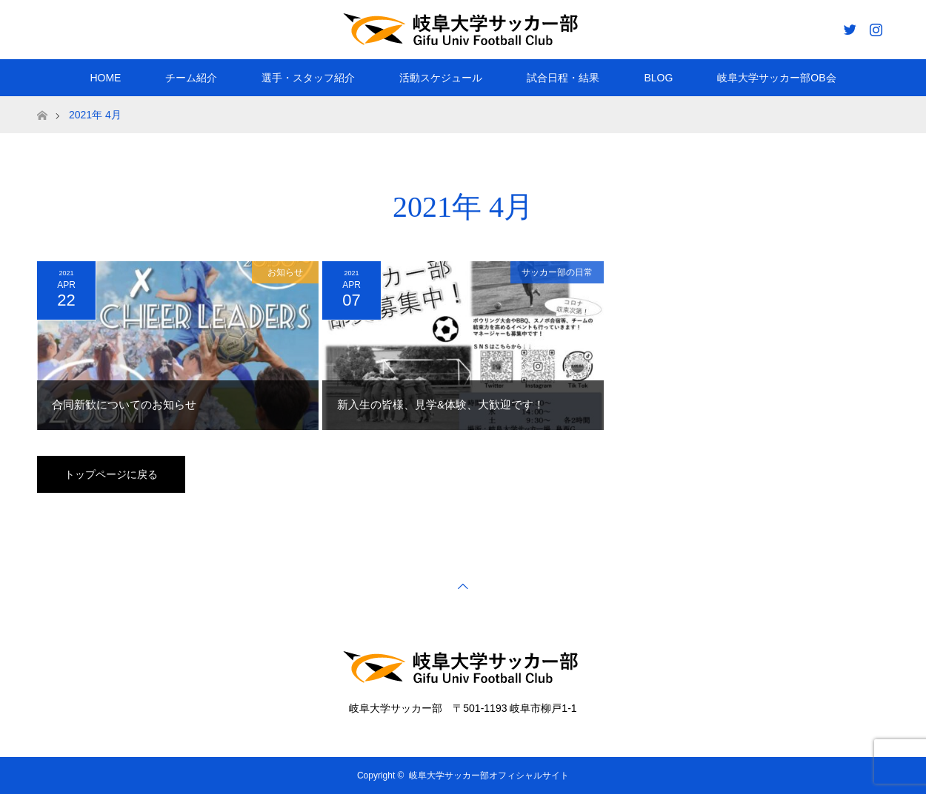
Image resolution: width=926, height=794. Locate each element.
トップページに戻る (111, 474)
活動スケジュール (440, 78)
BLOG (658, 78)
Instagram (874, 27)
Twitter (848, 27)
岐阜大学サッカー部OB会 (776, 78)
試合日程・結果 (563, 78)
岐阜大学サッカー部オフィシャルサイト (489, 775)
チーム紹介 (191, 78)
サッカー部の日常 (557, 272)
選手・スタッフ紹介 (308, 78)
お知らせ (285, 272)
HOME (105, 78)
